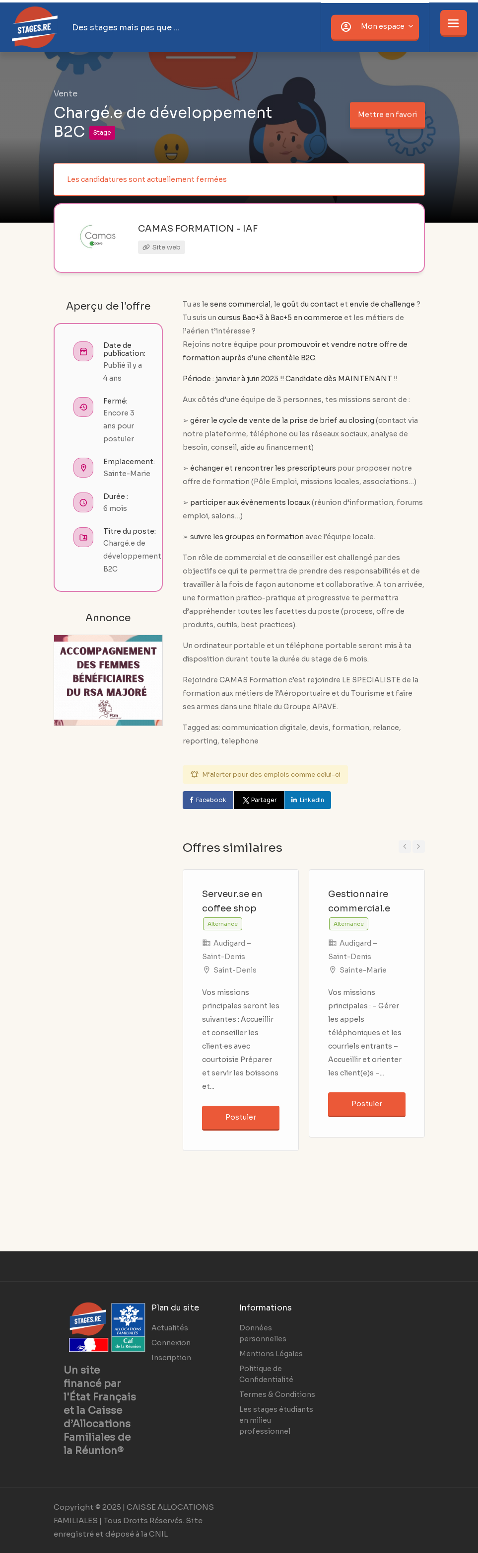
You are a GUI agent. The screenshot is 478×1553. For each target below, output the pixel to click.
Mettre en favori (387, 114)
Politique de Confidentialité (266, 1374)
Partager (259, 800)
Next (418, 846)
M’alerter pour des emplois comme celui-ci (271, 774)
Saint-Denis (235, 970)
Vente (65, 93)
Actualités (169, 1327)
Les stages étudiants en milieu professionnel (276, 1420)
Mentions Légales (271, 1353)
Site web (161, 247)
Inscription (171, 1357)
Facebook (211, 800)
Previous (405, 846)
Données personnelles (262, 1333)
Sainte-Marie (363, 970)
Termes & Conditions (277, 1394)
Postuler (240, 1117)
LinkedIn (312, 800)
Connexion (171, 1342)
